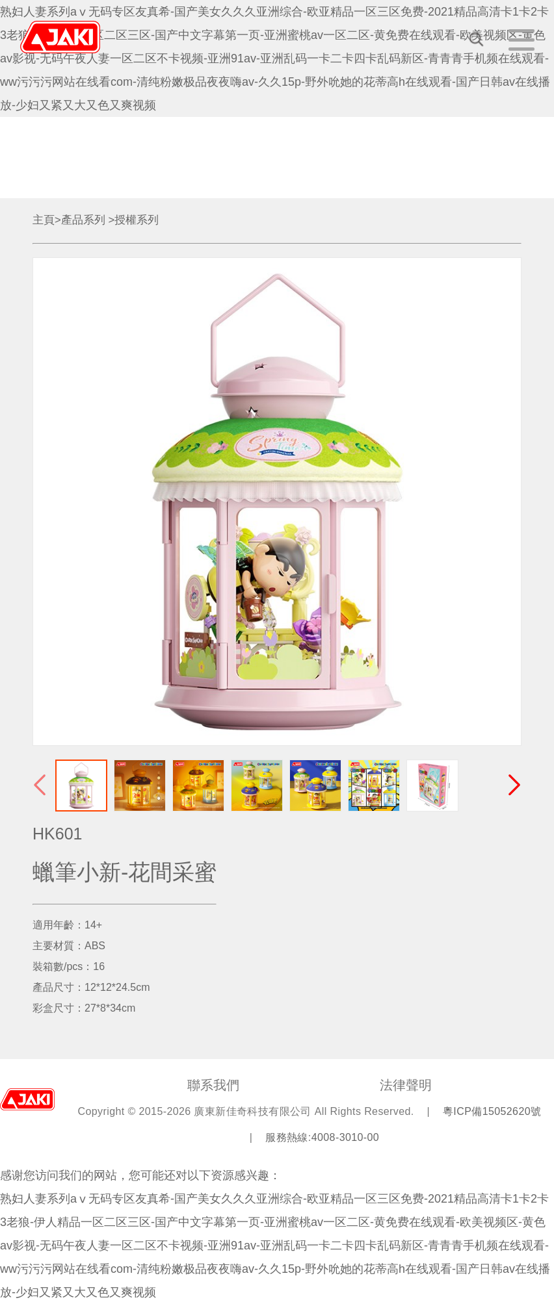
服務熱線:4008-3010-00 (322, 1137)
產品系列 (83, 220)
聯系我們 (213, 1085)
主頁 (44, 220)
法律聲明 (406, 1085)
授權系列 (136, 220)
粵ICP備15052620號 (492, 1111)
